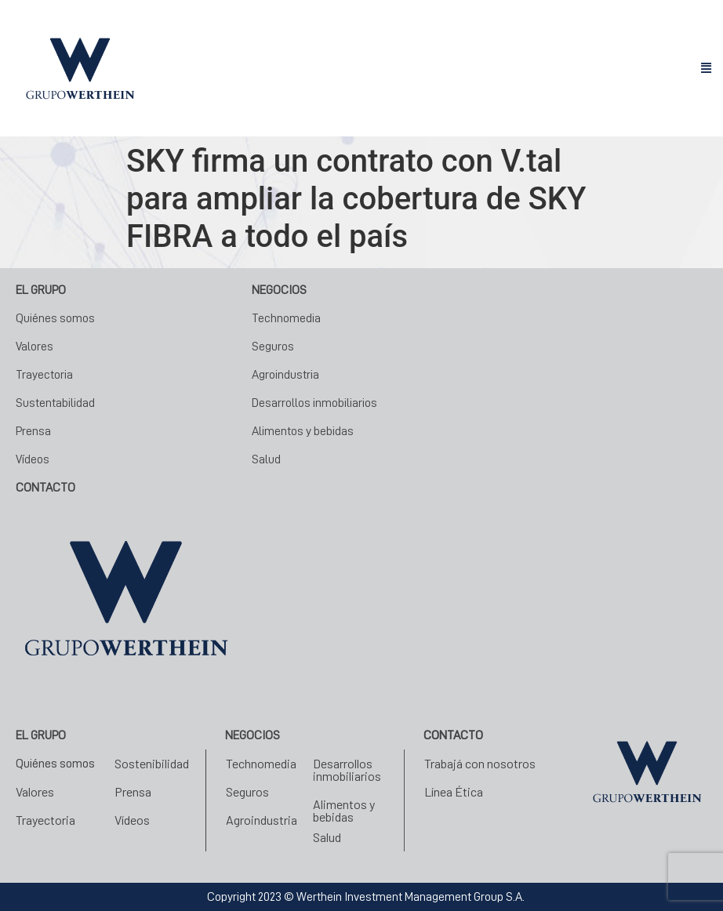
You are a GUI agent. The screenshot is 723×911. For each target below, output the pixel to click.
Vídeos (32, 459)
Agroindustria (285, 374)
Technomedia (286, 318)
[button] (705, 68)
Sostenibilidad (151, 763)
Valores (34, 346)
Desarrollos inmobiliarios (314, 403)
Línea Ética (453, 791)
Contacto (453, 735)
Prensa (33, 431)
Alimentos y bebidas (303, 431)
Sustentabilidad (55, 403)
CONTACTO (45, 487)
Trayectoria (44, 374)
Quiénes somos (55, 318)
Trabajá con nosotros (480, 763)
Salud (266, 459)
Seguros (273, 346)
